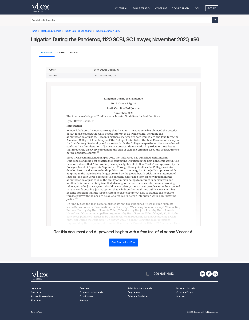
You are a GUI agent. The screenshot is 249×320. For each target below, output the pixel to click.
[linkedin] (215, 274)
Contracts (36, 292)
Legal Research (141, 8)
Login (197, 8)
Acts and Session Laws (42, 296)
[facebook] (209, 274)
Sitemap (83, 300)
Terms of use (36, 312)
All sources (36, 300)
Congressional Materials (91, 292)
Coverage (161, 8)
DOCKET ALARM (180, 8)
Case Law (84, 288)
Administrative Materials (140, 288)
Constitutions (86, 296)
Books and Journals (185, 288)
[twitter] (202, 274)
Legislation (36, 288)
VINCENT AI (121, 8)
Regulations (134, 292)
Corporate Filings (184, 292)
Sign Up (211, 8)
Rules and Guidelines (138, 296)
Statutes (180, 296)
